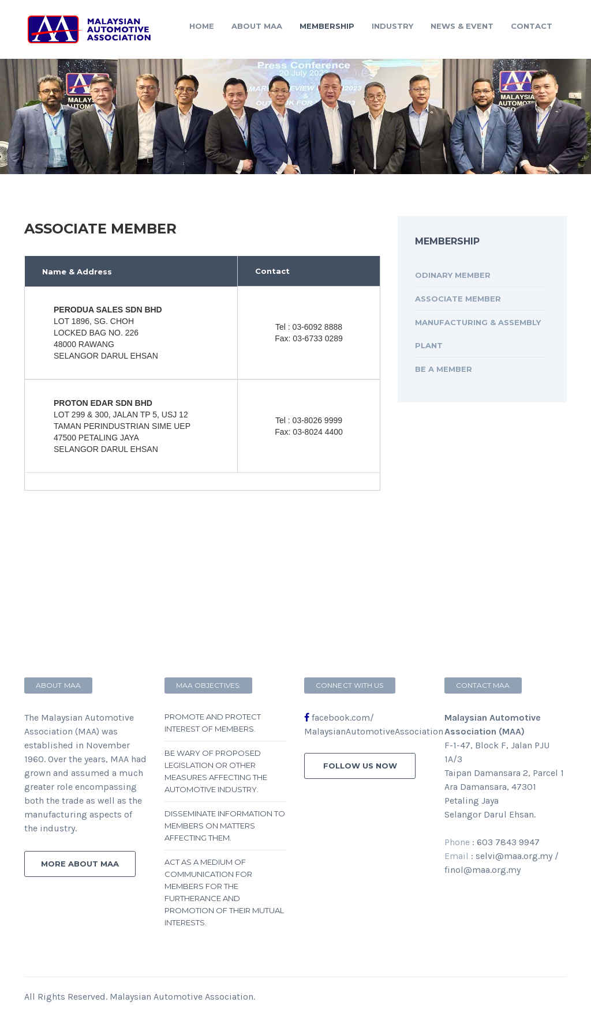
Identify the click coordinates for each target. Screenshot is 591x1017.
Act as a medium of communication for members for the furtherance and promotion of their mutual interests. (224, 892)
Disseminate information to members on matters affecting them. (224, 825)
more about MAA (80, 863)
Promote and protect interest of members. (212, 722)
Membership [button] (327, 26)
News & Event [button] (462, 26)
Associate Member (458, 298)
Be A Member (443, 369)
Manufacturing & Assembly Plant (478, 334)
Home (201, 26)
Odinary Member (453, 275)
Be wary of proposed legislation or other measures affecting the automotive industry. (215, 771)
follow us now (360, 765)
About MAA (256, 26)
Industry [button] (392, 26)
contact (531, 26)
